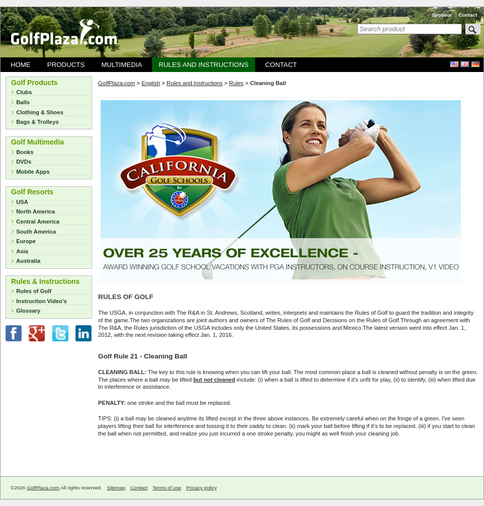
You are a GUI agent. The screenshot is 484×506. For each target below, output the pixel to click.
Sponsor (442, 15)
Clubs (24, 92)
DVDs (23, 162)
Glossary (28, 311)
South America (36, 232)
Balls (23, 102)
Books (24, 152)
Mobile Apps (33, 172)
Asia (22, 251)
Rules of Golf (33, 291)
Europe (26, 241)
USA (22, 202)
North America (35, 211)
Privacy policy (201, 487)
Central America (37, 222)
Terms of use (166, 487)
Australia (28, 261)
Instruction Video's (41, 301)
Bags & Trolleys (37, 122)
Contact (468, 15)
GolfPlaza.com (43, 487)
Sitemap (116, 487)
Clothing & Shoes (39, 112)
